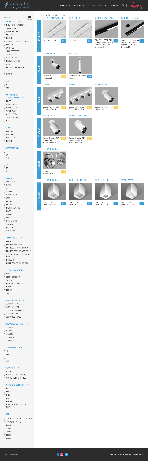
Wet (8, 293)
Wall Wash (11, 28)
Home (43, 15)
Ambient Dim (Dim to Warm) (19, 419)
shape (10, 128)
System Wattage (16, 347)
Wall (8, 287)
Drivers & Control (17, 385)
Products (65, 5)
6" (7, 171)
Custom (10, 74)
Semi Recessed (12, 51)
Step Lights (11, 58)
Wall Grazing (12, 108)
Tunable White (13, 422)
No (7, 85)
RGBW (9, 425)
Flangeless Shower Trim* (18, 251)
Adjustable (11, 104)
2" (7, 155)
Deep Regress (51, 149)
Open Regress (77, 180)
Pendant (74, 53)
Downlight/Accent (15, 25)
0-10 (8, 395)
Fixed (8, 101)
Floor (9, 290)
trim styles (13, 238)
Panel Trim (11, 260)
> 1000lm (10, 331)
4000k (8, 438)
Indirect (10, 121)
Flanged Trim (12, 241)
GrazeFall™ (11, 195)
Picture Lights (13, 61)
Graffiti (10, 192)
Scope (9, 214)
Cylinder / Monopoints (17, 41)
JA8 (9, 81)
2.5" (7, 158)
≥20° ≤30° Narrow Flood (17, 310)
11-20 (8, 358)
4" (7, 165)
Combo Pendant (131, 18)
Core (8, 185)
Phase (9, 402)
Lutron (9, 388)
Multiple (10, 35)
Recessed (10, 274)
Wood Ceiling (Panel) (16, 378)
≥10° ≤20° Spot (12, 307)
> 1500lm (10, 334)
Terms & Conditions (11, 455)
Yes (7, 88)
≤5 (7, 351)
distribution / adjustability (14, 96)
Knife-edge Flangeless (17, 263)
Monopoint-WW (78, 115)
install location (16, 270)
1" (7, 152)
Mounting (12, 368)
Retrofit (10, 228)
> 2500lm (10, 341)
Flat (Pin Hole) (104, 180)
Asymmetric (12, 114)
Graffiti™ (11, 64)
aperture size (14, 148)
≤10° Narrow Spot (14, 304)
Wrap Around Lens (55, 18)
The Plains (11, 224)
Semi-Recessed (13, 277)
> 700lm (9, 327)
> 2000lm (10, 337)
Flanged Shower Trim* (17, 248)
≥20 (7, 361)
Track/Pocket (12, 117)
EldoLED (10, 392)
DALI (8, 398)
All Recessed (12, 71)
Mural (9, 205)
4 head (73, 84)
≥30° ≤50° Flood (13, 314)
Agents (102, 5)
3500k (8, 435)
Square (9, 135)
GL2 (7, 188)
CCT (9, 414)
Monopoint (50, 53)
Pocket (9, 45)
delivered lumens (16, 324)
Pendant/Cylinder (15, 284)
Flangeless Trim (14, 245)
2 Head (47, 84)
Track (9, 54)
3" (7, 161)
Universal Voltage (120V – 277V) (18, 406)
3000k (8, 432)
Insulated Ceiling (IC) (16, 375)
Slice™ (9, 218)
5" (7, 168)
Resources (78, 5)
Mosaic (9, 201)
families (11, 178)
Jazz (8, 198)
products (12, 21)
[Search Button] (123, 5)
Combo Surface (104, 18)
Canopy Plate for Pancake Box (19, 255)
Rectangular (12, 138)
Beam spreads (14, 300)
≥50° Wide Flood (13, 317)
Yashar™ (10, 231)
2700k (8, 428)
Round (9, 131)
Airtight (10, 371)
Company (113, 5)
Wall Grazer (12, 32)
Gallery (91, 5)
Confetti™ (11, 182)
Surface (10, 48)
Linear (9, 38)
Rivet (8, 211)
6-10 (8, 354)
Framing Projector (15, 68)
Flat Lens (75, 18)
